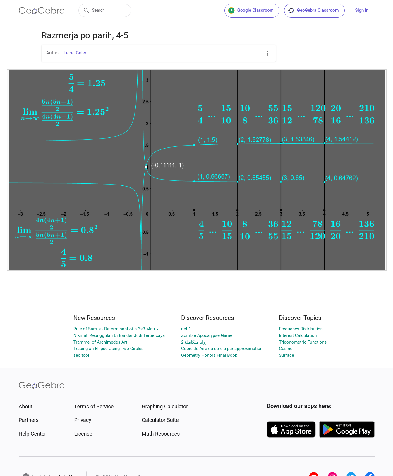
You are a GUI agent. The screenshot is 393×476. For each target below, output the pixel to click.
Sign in (362, 10)
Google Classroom (251, 10)
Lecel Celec (75, 53)
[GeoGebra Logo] (42, 10)
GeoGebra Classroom (313, 10)
